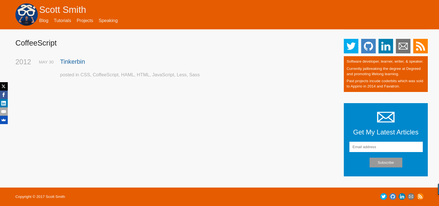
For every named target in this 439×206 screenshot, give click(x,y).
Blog (43, 20)
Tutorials (62, 20)
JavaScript (163, 74)
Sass (194, 74)
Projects (85, 20)
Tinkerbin (72, 61)
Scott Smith (62, 9)
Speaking (108, 20)
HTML (143, 74)
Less (181, 74)
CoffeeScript (105, 74)
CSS (85, 74)
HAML (127, 74)
